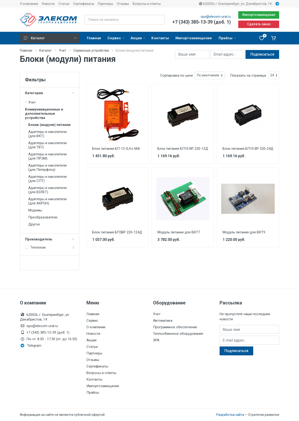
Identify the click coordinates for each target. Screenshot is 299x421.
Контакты (94, 379)
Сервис (92, 320)
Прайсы (92, 392)
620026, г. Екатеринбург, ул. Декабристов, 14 (235, 3)
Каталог (50, 38)
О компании (29, 3)
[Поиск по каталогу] (124, 20)
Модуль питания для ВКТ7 (178, 232)
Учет (62, 50)
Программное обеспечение (175, 327)
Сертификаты (83, 3)
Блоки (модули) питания (49, 125)
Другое (34, 224)
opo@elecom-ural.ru (216, 16)
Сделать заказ (259, 24)
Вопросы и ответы (147, 3)
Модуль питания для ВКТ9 (244, 232)
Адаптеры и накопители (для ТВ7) (47, 145)
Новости (48, 3)
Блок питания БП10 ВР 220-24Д (248, 148)
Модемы (35, 210)
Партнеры (105, 3)
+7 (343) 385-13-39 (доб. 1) (201, 22)
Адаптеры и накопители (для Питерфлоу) (47, 167)
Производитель (49, 239)
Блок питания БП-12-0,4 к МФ (116, 148)
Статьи (63, 3)
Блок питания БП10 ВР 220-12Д (182, 148)
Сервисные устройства (91, 50)
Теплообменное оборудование (178, 334)
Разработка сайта (230, 415)
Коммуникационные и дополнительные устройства (44, 113)
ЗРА (156, 340)
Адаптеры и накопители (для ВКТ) (47, 134)
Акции (91, 340)
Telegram (31, 345)
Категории (49, 93)
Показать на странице (248, 75)
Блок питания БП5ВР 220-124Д (117, 232)
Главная (26, 50)
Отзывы (123, 3)
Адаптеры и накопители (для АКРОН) (47, 201)
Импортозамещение (258, 15)
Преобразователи (42, 217)
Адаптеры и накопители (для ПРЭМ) (47, 156)
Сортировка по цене (176, 75)
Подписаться (262, 54)
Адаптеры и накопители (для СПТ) (47, 179)
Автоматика (162, 320)
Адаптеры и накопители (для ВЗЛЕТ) (47, 190)
